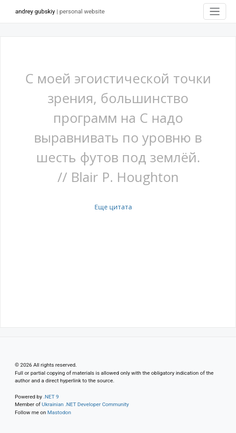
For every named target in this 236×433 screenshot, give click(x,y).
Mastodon (59, 412)
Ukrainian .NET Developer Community (85, 404)
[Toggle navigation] (215, 11)
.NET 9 (51, 397)
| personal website (60, 11)
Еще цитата (113, 206)
